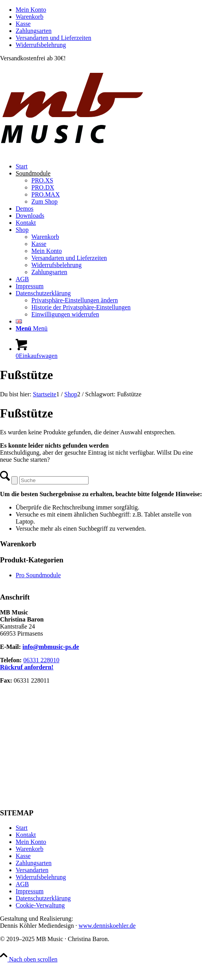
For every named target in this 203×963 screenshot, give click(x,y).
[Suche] (54, 480)
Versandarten (32, 870)
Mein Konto (31, 9)
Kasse (23, 23)
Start (21, 827)
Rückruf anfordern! (26, 667)
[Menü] (31, 328)
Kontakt (26, 834)
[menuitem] (109, 9)
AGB (22, 884)
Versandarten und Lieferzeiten (53, 37)
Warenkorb (30, 16)
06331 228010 (41, 660)
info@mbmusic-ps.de (50, 646)
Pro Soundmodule (38, 575)
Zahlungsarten (34, 30)
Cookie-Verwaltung (40, 905)
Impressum (30, 891)
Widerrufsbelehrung (41, 45)
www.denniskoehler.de (107, 925)
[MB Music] (101, 153)
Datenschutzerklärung (43, 898)
